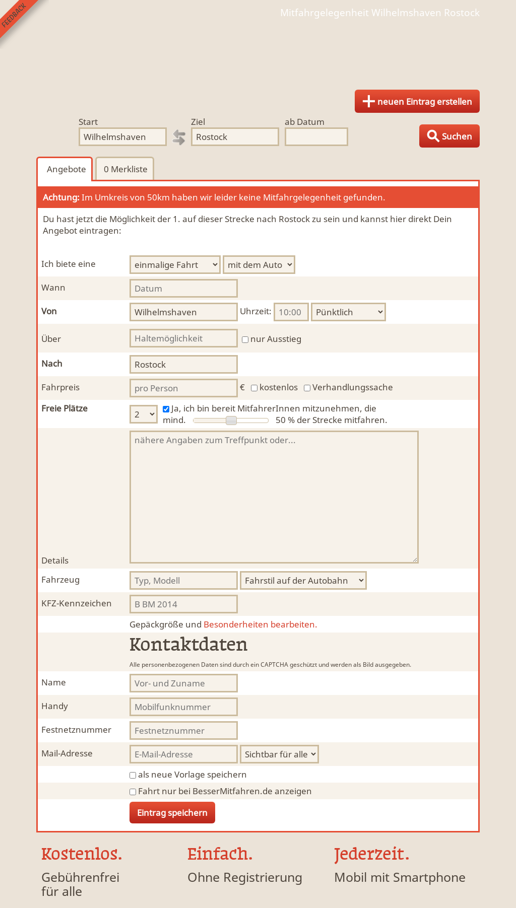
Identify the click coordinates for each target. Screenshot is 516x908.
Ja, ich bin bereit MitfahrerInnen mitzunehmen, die (273, 408)
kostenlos (279, 387)
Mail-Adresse (67, 753)
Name (53, 682)
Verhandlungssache (352, 387)
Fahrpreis (60, 387)
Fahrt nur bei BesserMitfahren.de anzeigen (225, 791)
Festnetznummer (76, 729)
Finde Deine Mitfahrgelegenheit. (258, 50)
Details (55, 560)
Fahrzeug (60, 579)
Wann (53, 287)
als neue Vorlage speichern (192, 774)
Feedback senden (24, 24)
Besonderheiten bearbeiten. (223, 624)
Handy (54, 706)
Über (51, 338)
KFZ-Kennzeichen (76, 603)
